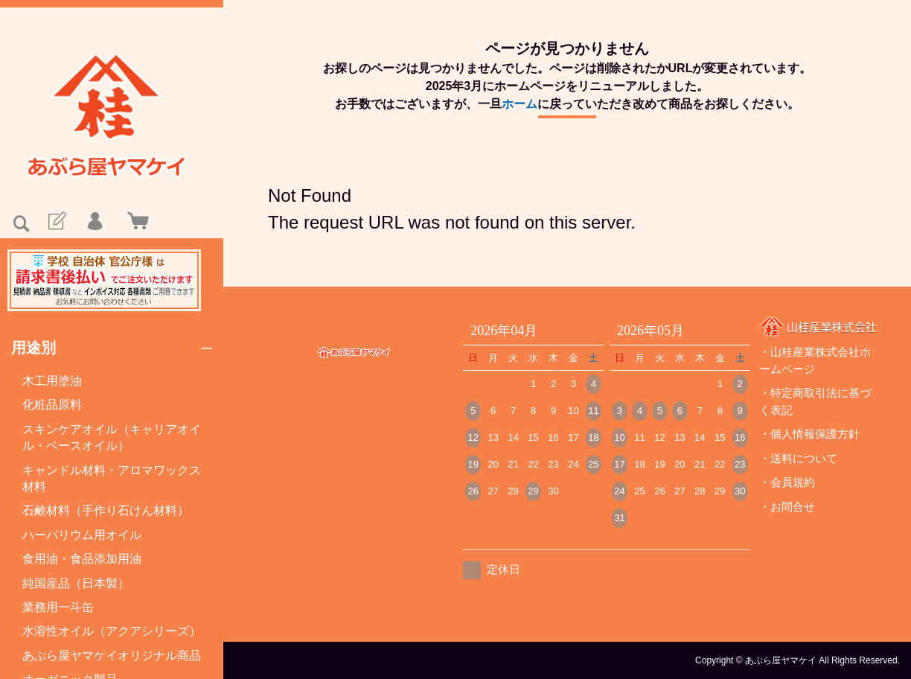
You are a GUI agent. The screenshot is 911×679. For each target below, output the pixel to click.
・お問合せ (787, 506)
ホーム (519, 104)
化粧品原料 (52, 404)
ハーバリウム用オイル (81, 535)
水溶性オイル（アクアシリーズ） (111, 631)
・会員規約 (787, 482)
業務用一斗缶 (58, 607)
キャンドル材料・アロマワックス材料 (111, 478)
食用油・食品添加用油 (81, 558)
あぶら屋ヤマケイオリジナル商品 (111, 655)
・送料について (798, 458)
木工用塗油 (52, 380)
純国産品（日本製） (76, 583)
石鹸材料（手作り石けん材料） (105, 510)
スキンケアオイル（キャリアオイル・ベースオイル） (111, 437)
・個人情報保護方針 (809, 433)
